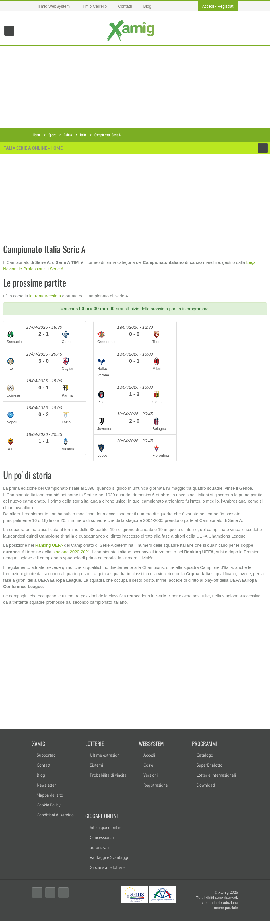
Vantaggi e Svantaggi (109, 857)
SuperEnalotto (209, 765)
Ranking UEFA (49, 545)
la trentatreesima (45, 295)
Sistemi (96, 765)
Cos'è (148, 765)
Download (206, 785)
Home (36, 135)
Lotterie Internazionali (216, 775)
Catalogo (205, 755)
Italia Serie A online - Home (32, 148)
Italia (83, 135)
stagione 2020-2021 (71, 551)
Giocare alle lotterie (107, 867)
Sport (52, 135)
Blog (41, 775)
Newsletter (46, 785)
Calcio (68, 135)
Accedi (208, 6)
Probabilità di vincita (108, 775)
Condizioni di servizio (55, 815)
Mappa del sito (50, 795)
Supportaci (46, 755)
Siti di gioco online (106, 827)
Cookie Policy (49, 805)
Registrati (225, 6)
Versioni (150, 775)
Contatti (44, 765)
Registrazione (155, 785)
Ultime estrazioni (105, 755)
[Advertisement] (135, 85)
